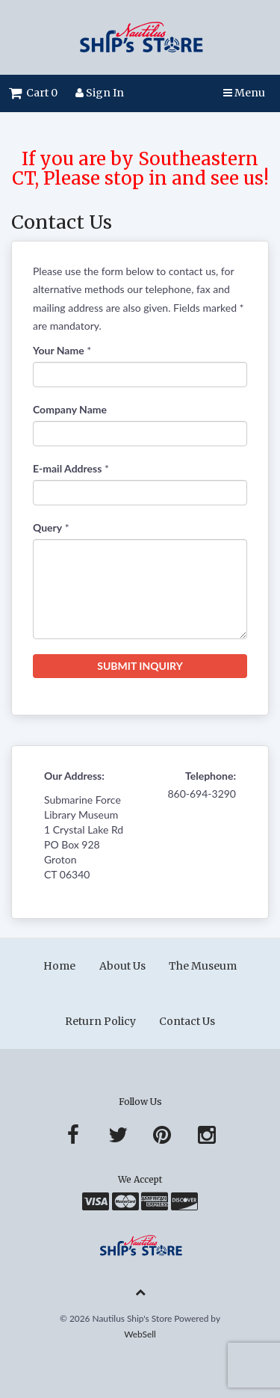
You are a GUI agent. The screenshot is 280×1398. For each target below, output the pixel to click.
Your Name (58, 350)
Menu (244, 92)
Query (47, 527)
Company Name (70, 409)
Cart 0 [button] (33, 92)
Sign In (99, 92)
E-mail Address (67, 468)
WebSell (140, 1334)
